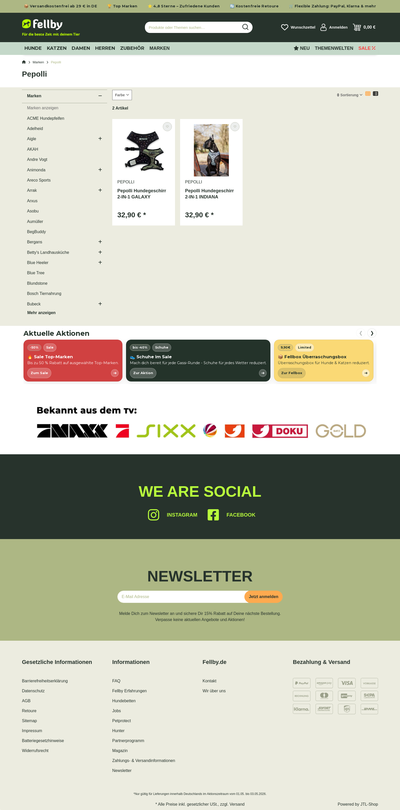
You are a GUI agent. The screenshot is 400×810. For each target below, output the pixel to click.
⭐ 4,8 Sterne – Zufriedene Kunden (184, 6)
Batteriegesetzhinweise (43, 740)
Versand (237, 804)
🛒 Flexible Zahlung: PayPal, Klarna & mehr (332, 6)
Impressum (32, 731)
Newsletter (122, 770)
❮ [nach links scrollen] (361, 333)
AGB (26, 701)
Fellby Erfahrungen (129, 691)
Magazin (120, 750)
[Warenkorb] (364, 27)
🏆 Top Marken (122, 6)
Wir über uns (214, 691)
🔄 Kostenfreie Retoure (254, 6)
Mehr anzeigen (41, 313)
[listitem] (72, 360)
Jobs (116, 711)
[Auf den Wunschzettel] (167, 126)
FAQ (116, 681)
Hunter (118, 731)
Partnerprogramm (128, 740)
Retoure (29, 711)
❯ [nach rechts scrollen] (372, 333)
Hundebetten (124, 701)
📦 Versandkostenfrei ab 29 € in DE (60, 6)
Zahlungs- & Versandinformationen (143, 760)
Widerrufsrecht (35, 750)
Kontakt (209, 681)
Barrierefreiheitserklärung (45, 681)
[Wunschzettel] (298, 27)
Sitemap (29, 721)
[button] (334, 27)
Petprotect (121, 721)
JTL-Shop (369, 804)
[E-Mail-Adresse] (182, 597)
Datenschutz (33, 691)
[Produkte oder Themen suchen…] (192, 27)
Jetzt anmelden (263, 596)
